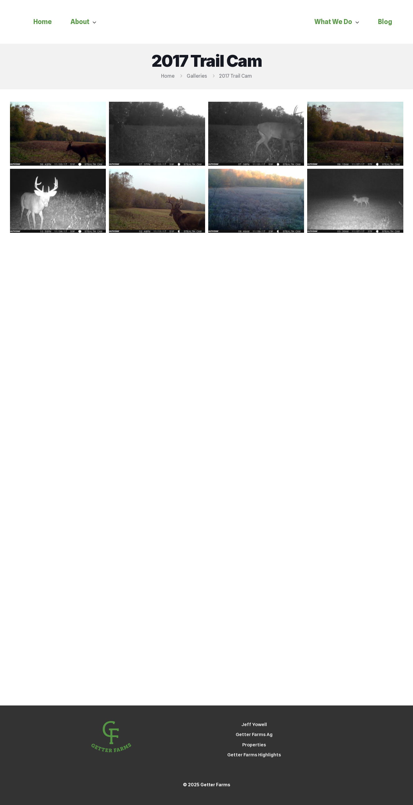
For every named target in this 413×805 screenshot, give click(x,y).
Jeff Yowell (254, 724)
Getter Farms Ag (254, 734)
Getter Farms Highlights (254, 755)
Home (168, 76)
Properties (254, 745)
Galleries (197, 76)
